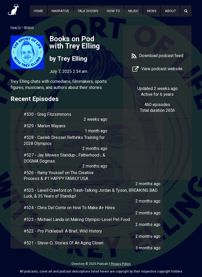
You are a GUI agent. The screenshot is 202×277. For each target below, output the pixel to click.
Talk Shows (88, 11)
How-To (113, 11)
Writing (29, 27)
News (151, 11)
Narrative (60, 11)
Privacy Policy (121, 264)
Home (38, 11)
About (170, 11)
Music (133, 11)
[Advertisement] (157, 153)
